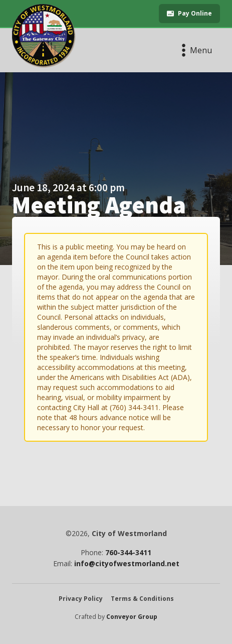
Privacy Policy (81, 599)
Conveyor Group (131, 617)
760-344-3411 (128, 552)
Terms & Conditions (142, 599)
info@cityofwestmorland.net (126, 563)
